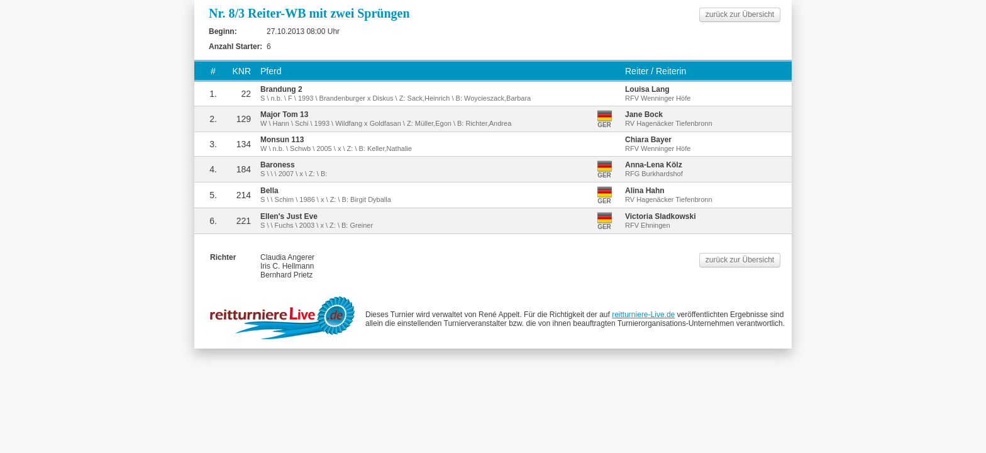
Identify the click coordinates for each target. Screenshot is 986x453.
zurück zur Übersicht (740, 14)
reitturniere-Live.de (643, 314)
